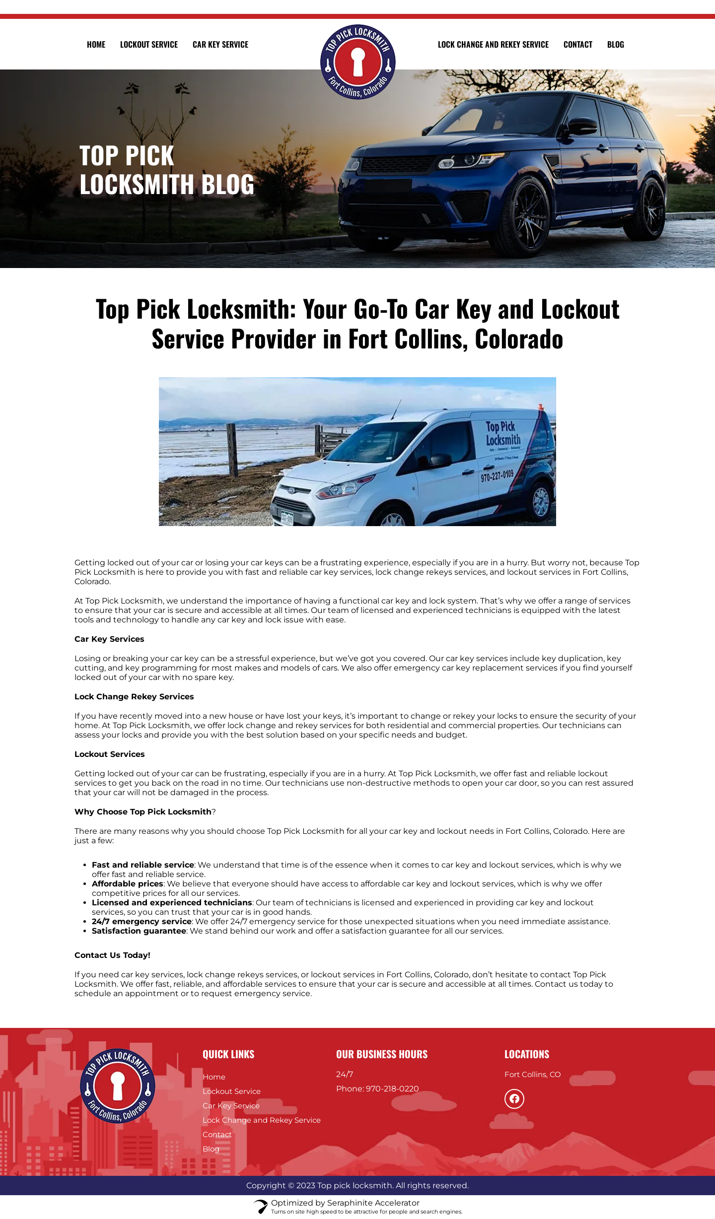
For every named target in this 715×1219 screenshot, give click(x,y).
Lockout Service (149, 44)
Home (96, 44)
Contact (578, 44)
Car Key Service (220, 44)
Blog (615, 44)
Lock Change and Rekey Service (493, 44)
